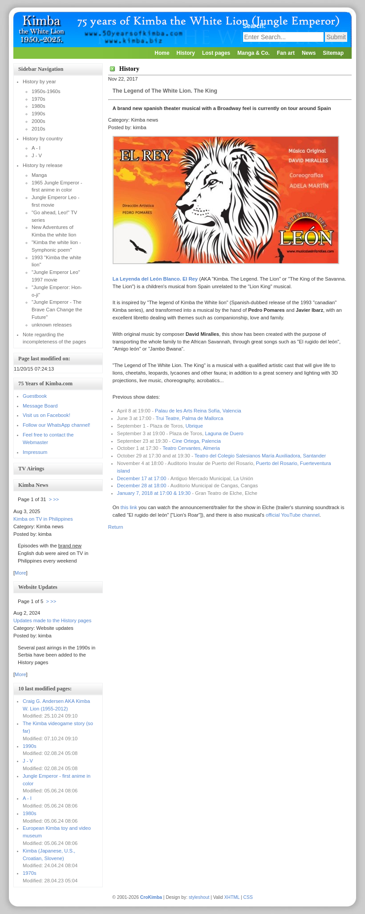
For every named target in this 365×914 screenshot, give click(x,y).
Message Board (40, 405)
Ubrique (194, 425)
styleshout (199, 897)
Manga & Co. (253, 53)
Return (115, 527)
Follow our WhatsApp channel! (56, 425)
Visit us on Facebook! (46, 415)
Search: (255, 25)
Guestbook (35, 396)
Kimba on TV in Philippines (43, 519)
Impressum (35, 452)
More (20, 572)
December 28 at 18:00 (141, 485)
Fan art (286, 53)
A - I (27, 798)
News (309, 53)
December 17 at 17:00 (141, 478)
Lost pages (216, 53)
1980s (29, 813)
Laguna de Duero (224, 433)
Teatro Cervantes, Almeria (191, 448)
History (186, 53)
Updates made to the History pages (52, 620)
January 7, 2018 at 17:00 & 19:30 (154, 493)
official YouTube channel (293, 515)
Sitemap (333, 53)
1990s (29, 746)
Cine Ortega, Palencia (196, 441)
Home (161, 53)
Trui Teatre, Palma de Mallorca (189, 418)
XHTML (232, 897)
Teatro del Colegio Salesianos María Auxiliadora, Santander (260, 455)
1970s (29, 873)
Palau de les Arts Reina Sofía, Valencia (198, 410)
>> (56, 499)
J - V (28, 760)
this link (129, 507)
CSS (248, 897)
